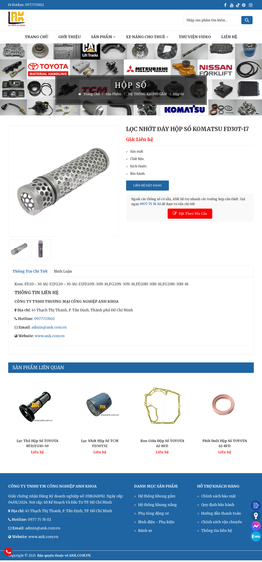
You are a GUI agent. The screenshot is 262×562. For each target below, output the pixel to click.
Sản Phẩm (103, 36)
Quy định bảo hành (217, 505)
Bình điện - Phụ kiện (156, 522)
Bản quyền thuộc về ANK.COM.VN (64, 555)
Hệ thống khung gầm (156, 496)
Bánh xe (145, 530)
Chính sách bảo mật (218, 496)
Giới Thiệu (69, 36)
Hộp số (178, 94)
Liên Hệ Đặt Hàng (147, 185)
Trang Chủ (36, 36)
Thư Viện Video (195, 36)
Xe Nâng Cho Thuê (147, 36)
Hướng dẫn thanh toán (221, 513)
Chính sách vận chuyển (221, 522)
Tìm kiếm (247, 20)
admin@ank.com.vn (49, 327)
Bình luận (63, 271)
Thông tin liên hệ (216, 530)
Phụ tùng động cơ (153, 513)
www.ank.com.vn (50, 336)
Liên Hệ (229, 36)
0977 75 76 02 (150, 204)
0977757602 (44, 318)
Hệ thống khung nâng (157, 505)
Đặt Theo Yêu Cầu (190, 213)
